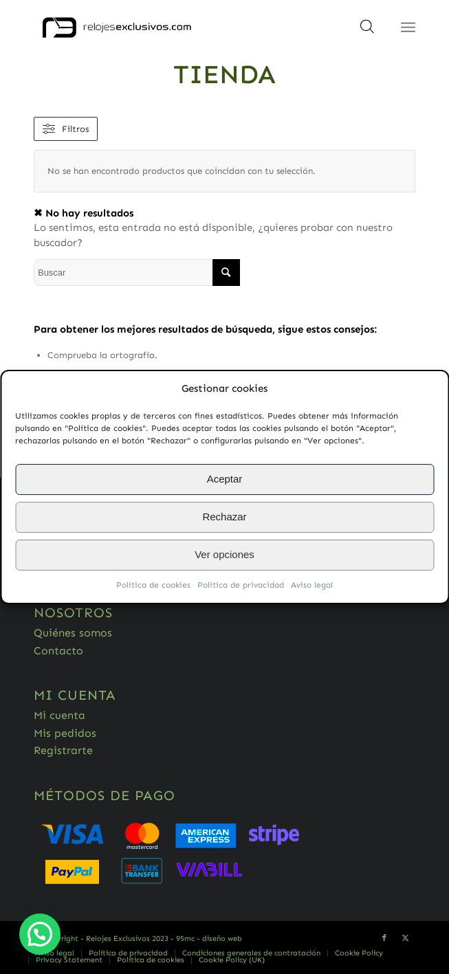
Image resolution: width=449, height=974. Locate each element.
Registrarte (63, 750)
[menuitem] (54, 953)
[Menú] (408, 27)
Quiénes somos (73, 632)
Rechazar (224, 517)
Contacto (58, 650)
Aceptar (225, 479)
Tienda (224, 74)
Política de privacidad (240, 585)
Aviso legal (312, 585)
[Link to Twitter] (405, 938)
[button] (40, 934)
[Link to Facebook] (384, 938)
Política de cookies (153, 585)
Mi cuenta (59, 715)
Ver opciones (224, 555)
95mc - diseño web (209, 938)
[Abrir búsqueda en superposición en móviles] (367, 30)
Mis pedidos (65, 733)
